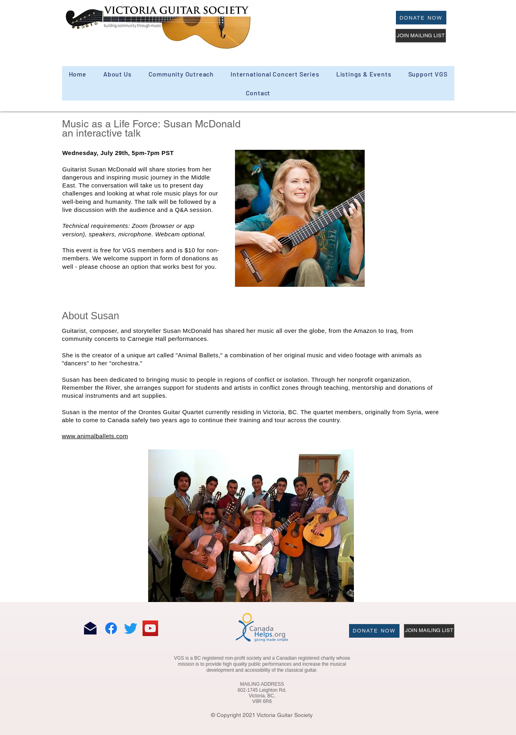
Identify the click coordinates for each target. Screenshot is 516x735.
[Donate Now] (421, 17)
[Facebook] (111, 628)
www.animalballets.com (95, 436)
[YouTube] (150, 628)
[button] (181, 74)
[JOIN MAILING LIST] (421, 35)
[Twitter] (131, 628)
